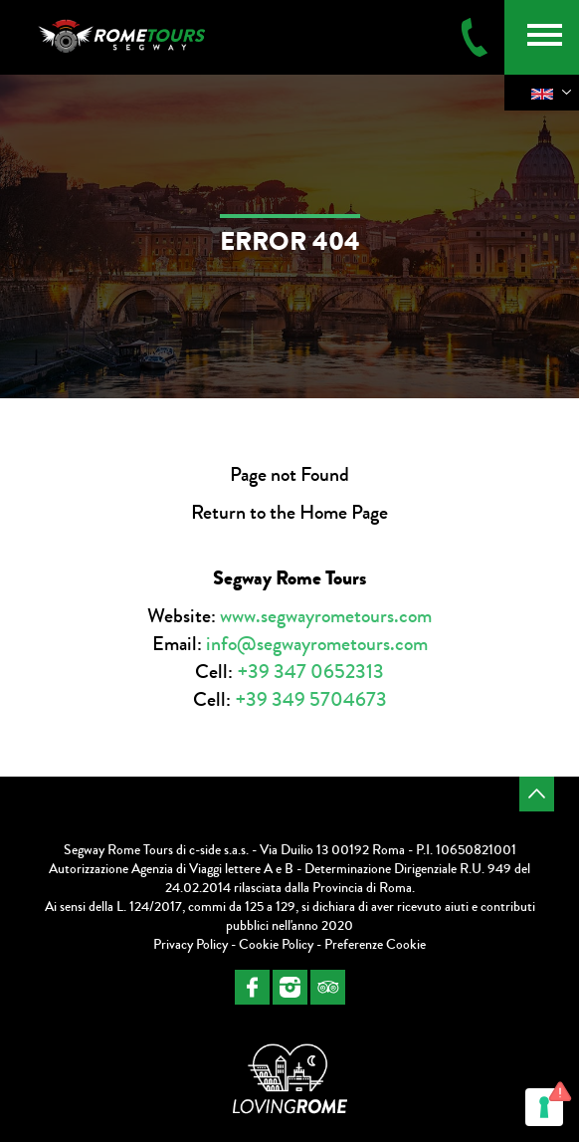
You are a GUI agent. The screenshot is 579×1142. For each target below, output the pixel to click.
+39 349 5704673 (311, 699)
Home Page (343, 512)
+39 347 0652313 (310, 671)
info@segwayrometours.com (317, 643)
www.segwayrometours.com (326, 615)
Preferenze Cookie (375, 945)
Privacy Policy (190, 945)
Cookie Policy (276, 945)
